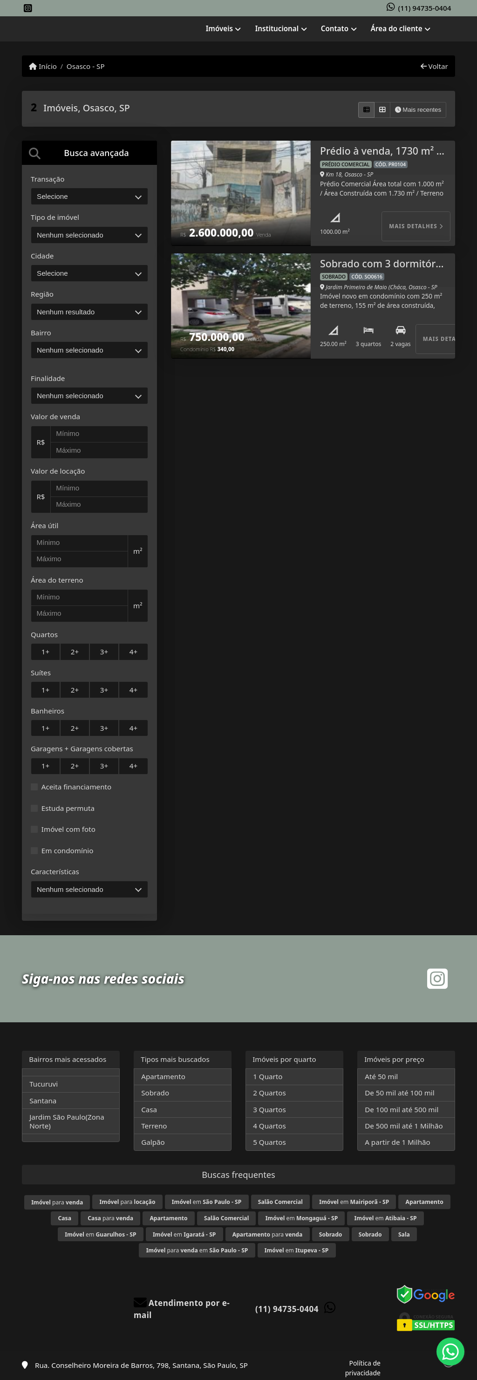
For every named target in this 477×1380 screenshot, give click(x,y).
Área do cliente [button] (396, 28)
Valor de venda (55, 416)
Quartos (44, 634)
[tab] (89, 152)
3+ (104, 651)
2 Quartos (269, 1092)
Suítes (41, 672)
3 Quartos (269, 1109)
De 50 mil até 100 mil (399, 1092)
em (206, 1202)
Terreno (154, 1125)
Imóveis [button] (219, 28)
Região (42, 294)
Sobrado (155, 1092)
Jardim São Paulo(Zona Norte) (66, 1121)
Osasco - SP (86, 66)
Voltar (434, 66)
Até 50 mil (381, 1076)
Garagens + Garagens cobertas (82, 748)
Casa (149, 1109)
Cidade (42, 255)
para (57, 1202)
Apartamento (163, 1076)
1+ (45, 651)
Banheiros (47, 710)
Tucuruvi (43, 1083)
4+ (133, 651)
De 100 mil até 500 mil (401, 1109)
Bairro (41, 332)
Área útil (44, 525)
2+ (75, 651)
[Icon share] (28, 8)
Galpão (153, 1142)
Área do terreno (57, 580)
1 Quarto (267, 1076)
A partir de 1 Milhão (397, 1142)
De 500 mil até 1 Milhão (404, 1125)
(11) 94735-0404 (424, 8)
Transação (47, 179)
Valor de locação (58, 471)
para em (197, 1250)
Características (55, 871)
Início (43, 66)
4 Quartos (269, 1125)
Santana (42, 1100)
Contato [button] (334, 28)
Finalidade (48, 378)
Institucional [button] (277, 28)
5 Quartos (269, 1142)
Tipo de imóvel (55, 217)
